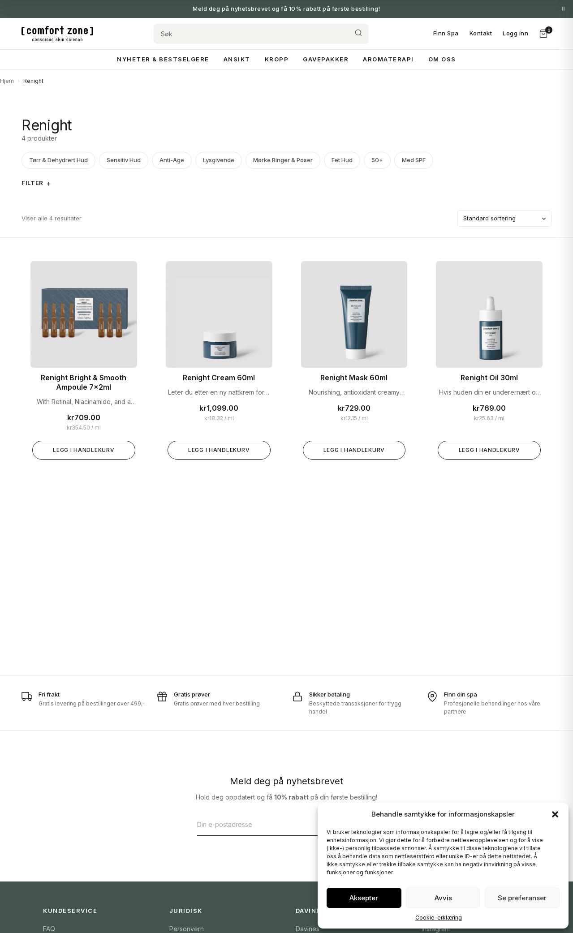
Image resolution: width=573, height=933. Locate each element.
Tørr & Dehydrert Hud (58, 159)
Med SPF (414, 159)
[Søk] (251, 34)
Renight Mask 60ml (354, 377)
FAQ (49, 929)
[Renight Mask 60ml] (354, 314)
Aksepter (363, 898)
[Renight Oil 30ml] (489, 314)
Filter (32, 182)
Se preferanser (522, 898)
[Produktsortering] (504, 218)
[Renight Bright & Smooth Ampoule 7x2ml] (83, 314)
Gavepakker (326, 59)
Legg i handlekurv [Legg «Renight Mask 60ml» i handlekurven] (354, 450)
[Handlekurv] (543, 34)
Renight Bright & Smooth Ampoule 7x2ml (83, 382)
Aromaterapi (388, 59)
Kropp (277, 59)
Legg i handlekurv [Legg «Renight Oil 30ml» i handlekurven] (489, 450)
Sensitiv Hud (124, 159)
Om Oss (442, 59)
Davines (307, 929)
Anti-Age (171, 159)
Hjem (7, 80)
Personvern (186, 929)
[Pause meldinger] (563, 9)
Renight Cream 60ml (219, 377)
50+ (377, 159)
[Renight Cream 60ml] (219, 314)
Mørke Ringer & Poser (283, 159)
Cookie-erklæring (438, 917)
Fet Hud (342, 159)
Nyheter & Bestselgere (163, 59)
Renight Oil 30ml (489, 377)
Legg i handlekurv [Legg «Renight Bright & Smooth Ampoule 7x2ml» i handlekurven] (83, 450)
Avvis (443, 898)
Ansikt (237, 59)
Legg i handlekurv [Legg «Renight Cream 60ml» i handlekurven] (219, 450)
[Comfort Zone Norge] (57, 34)
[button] (555, 814)
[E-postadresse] (277, 824)
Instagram (436, 929)
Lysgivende (218, 159)
